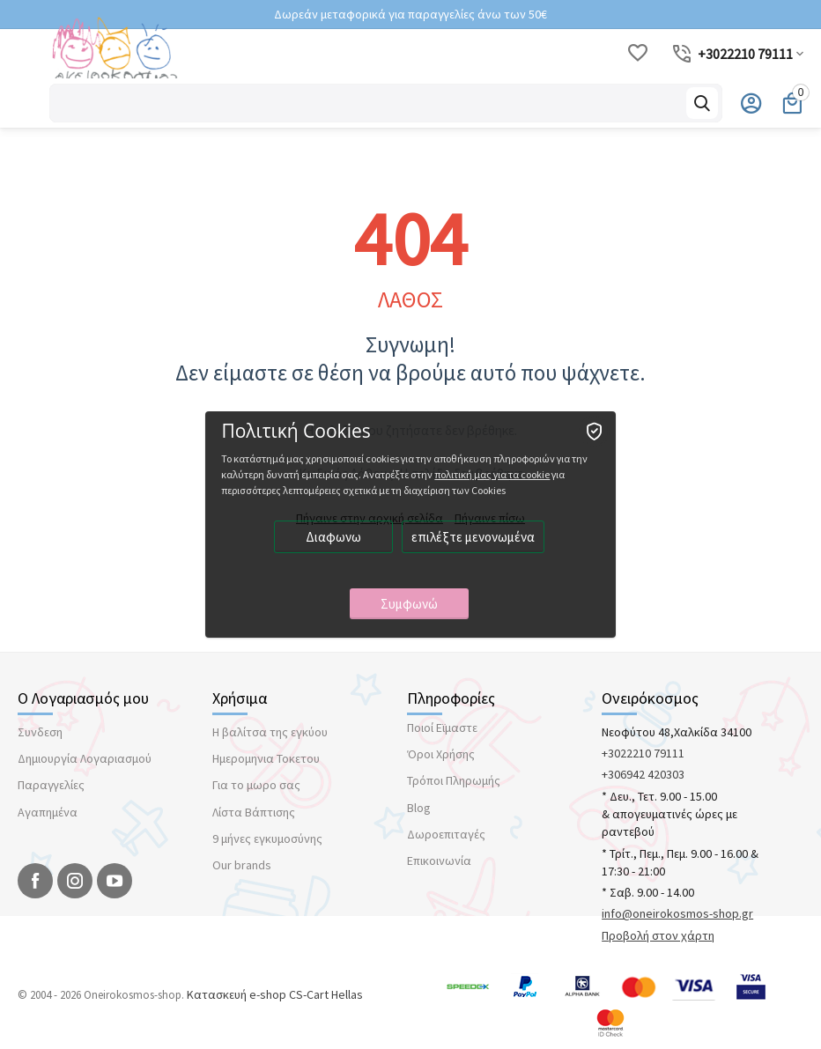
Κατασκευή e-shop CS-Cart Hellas (275, 994)
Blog (419, 808)
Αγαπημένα (48, 812)
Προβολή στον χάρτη (658, 935)
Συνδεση (40, 732)
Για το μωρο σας (256, 785)
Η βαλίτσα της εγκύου (270, 732)
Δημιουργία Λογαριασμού (85, 758)
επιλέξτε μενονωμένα (474, 537)
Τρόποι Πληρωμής (453, 780)
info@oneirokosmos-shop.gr (677, 913)
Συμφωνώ (411, 604)
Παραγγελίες (51, 785)
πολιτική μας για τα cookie (493, 475)
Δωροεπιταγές (446, 834)
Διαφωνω (335, 537)
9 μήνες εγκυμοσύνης (267, 838)
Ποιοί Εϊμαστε (442, 727)
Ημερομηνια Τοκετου (266, 758)
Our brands (241, 865)
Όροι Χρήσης (441, 754)
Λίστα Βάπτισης (253, 812)
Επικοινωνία (439, 860)
